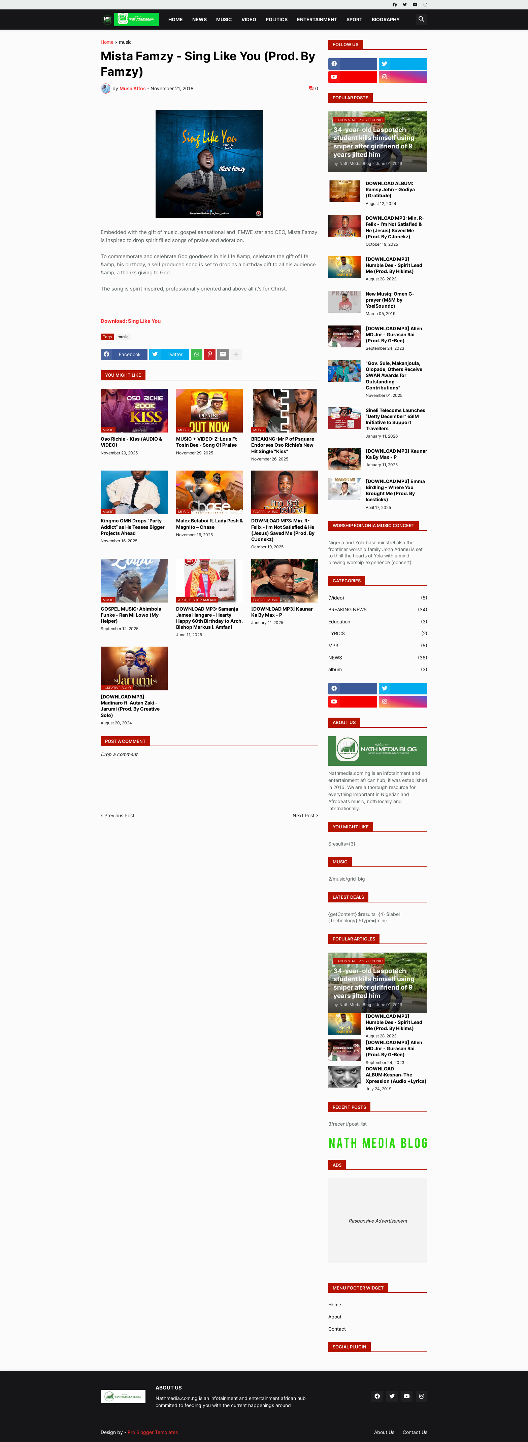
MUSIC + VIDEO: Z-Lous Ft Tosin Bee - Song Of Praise (206, 442)
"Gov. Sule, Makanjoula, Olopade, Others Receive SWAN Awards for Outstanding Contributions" (394, 375)
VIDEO (248, 19)
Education (377, 621)
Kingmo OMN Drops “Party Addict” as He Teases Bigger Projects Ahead (133, 527)
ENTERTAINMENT (317, 19)
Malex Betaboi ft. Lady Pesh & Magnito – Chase (209, 523)
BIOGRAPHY (386, 19)
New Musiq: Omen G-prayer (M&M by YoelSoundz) (390, 300)
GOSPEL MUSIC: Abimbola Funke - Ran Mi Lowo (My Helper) (131, 615)
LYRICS (377, 633)
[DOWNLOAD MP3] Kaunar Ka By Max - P (282, 612)
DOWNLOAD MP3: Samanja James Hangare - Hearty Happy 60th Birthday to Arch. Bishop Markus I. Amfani (209, 618)
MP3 (377, 645)
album (377, 669)
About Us (384, 1432)
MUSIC (224, 19)
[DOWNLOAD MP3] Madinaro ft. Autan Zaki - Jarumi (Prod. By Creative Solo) (130, 706)
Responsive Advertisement (378, 1221)
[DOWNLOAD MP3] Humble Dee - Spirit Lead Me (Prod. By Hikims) (394, 265)
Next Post (304, 815)
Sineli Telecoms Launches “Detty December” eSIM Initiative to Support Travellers (395, 419)
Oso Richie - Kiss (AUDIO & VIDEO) (131, 442)
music (125, 42)
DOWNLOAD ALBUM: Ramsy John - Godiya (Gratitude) (390, 189)
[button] (421, 19)
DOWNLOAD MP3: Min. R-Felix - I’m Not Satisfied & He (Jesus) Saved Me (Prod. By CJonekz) (283, 530)
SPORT (354, 19)
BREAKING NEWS (377, 609)
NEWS (199, 19)
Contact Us (415, 1432)
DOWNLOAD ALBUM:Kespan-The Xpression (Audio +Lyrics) (396, 1075)
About (334, 1316)
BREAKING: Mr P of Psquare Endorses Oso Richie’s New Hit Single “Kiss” (282, 445)
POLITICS (277, 19)
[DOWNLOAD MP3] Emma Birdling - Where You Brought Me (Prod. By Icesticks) (395, 490)
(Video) (377, 597)
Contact (337, 1329)
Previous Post (119, 815)
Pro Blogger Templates (153, 1432)
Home (175, 19)
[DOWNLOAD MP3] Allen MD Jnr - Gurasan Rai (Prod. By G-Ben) (394, 334)
